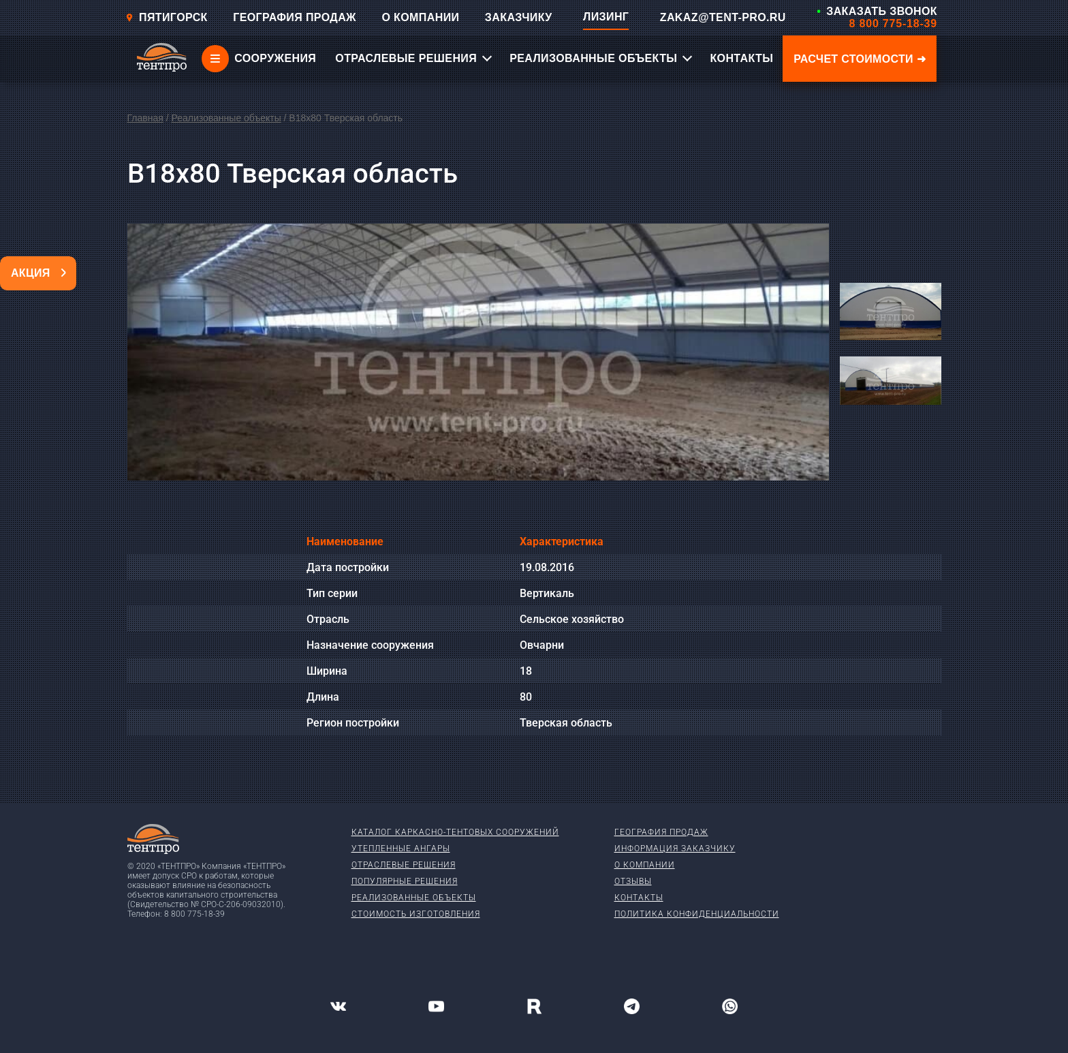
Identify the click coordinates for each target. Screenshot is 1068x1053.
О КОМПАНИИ (420, 17)
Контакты (638, 897)
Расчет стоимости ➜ (860, 59)
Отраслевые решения (403, 865)
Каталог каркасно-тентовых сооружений (455, 832)
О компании (644, 865)
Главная (145, 117)
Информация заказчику (675, 848)
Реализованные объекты (226, 117)
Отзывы (633, 881)
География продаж (661, 832)
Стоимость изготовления (415, 914)
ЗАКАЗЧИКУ (518, 17)
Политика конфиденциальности (696, 914)
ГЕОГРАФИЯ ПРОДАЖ (294, 17)
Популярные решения (404, 881)
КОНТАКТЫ (741, 58)
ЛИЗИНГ (606, 16)
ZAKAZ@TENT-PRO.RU (723, 17)
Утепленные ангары (400, 848)
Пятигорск (166, 17)
